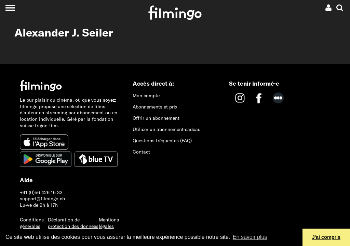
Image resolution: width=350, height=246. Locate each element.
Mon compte (146, 95)
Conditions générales (32, 223)
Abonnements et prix (155, 107)
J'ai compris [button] (326, 237)
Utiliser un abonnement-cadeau (167, 129)
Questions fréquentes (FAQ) (162, 141)
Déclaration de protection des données (73, 223)
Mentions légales (109, 223)
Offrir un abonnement (156, 118)
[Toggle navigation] (10, 7)
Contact (141, 152)
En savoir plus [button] (250, 237)
